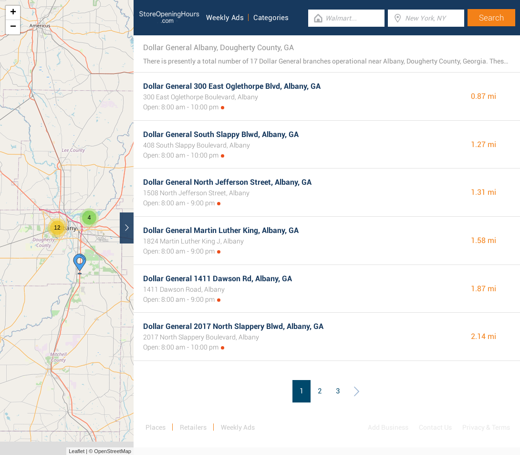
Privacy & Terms (486, 427)
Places (156, 427)
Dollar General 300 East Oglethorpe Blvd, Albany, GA (232, 86)
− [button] (13, 27)
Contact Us (435, 427)
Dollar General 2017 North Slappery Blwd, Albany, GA (233, 326)
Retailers (193, 427)
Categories (271, 17)
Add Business (388, 427)
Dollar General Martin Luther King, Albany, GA (221, 230)
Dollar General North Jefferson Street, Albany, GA (227, 182)
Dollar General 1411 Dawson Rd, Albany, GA (217, 278)
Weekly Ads (225, 17)
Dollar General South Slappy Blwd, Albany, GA (221, 134)
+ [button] (13, 13)
